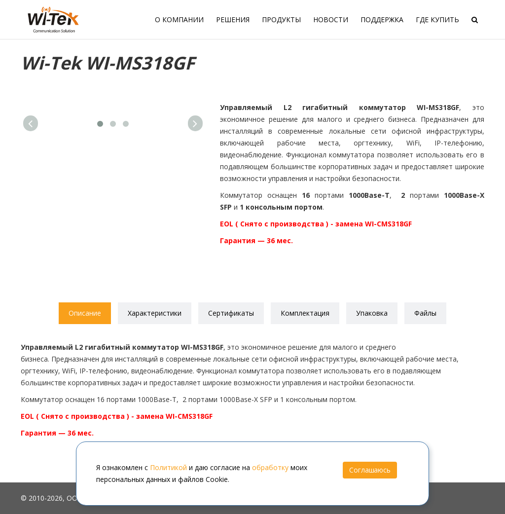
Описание (85, 313)
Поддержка (382, 19)
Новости (330, 19)
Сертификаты (231, 313)
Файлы (425, 313)
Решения (233, 19)
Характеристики (154, 313)
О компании (179, 19)
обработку (270, 467)
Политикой (168, 467)
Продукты (281, 19)
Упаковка (372, 313)
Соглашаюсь (370, 470)
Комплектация (305, 313)
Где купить (437, 19)
